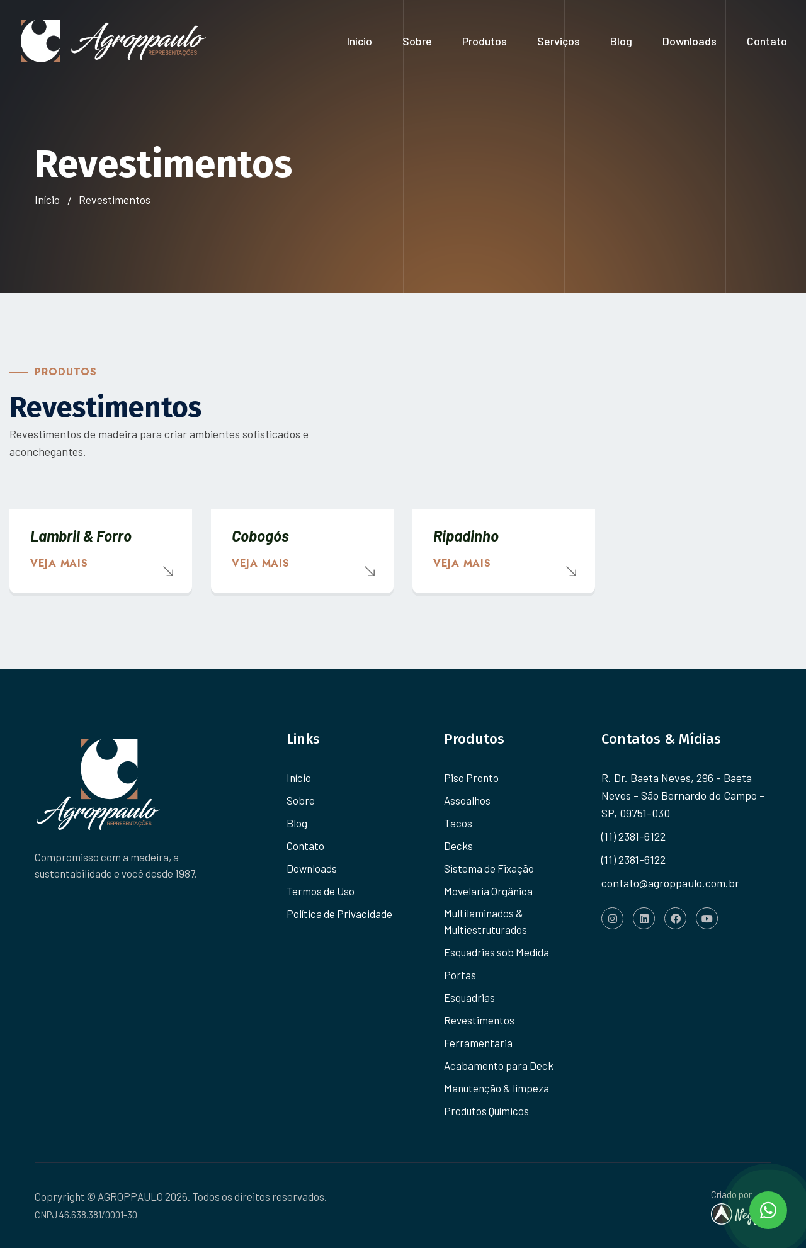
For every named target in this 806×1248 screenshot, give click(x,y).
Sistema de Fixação (489, 868)
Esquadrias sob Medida (496, 952)
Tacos (458, 823)
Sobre (417, 41)
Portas (460, 974)
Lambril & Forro (81, 535)
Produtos (484, 41)
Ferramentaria (478, 1042)
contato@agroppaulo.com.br (670, 883)
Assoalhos (467, 800)
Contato (767, 41)
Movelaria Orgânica (488, 891)
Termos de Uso (321, 891)
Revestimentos (479, 1020)
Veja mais (59, 563)
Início (359, 41)
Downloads (689, 41)
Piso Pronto (471, 777)
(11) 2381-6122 (633, 836)
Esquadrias (469, 997)
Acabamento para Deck (498, 1065)
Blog (621, 41)
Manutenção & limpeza (496, 1088)
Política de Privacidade (339, 913)
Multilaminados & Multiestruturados (485, 921)
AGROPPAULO (130, 1196)
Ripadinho (466, 535)
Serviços (558, 41)
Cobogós (260, 535)
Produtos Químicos (486, 1110)
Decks (458, 845)
